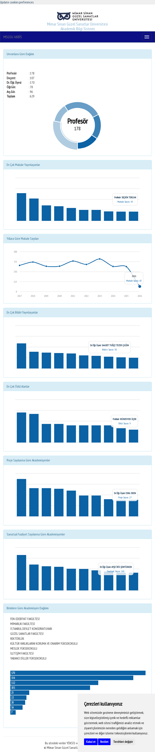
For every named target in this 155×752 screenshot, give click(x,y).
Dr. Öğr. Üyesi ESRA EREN (125, 493)
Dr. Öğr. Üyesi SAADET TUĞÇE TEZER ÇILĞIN (109, 345)
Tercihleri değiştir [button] (123, 742)
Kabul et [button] (90, 742)
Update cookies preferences (17, 2)
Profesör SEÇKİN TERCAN (125, 197)
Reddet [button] (104, 742)
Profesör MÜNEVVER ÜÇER (124, 419)
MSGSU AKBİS (12, 36)
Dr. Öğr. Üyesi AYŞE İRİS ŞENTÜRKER (116, 567)
